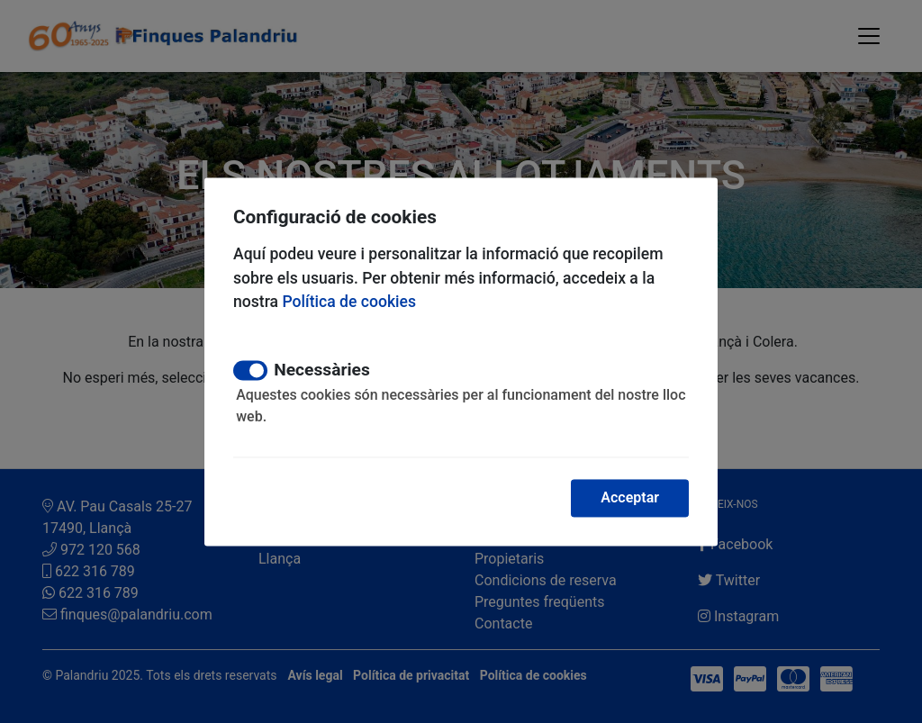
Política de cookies (349, 302)
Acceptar (630, 497)
